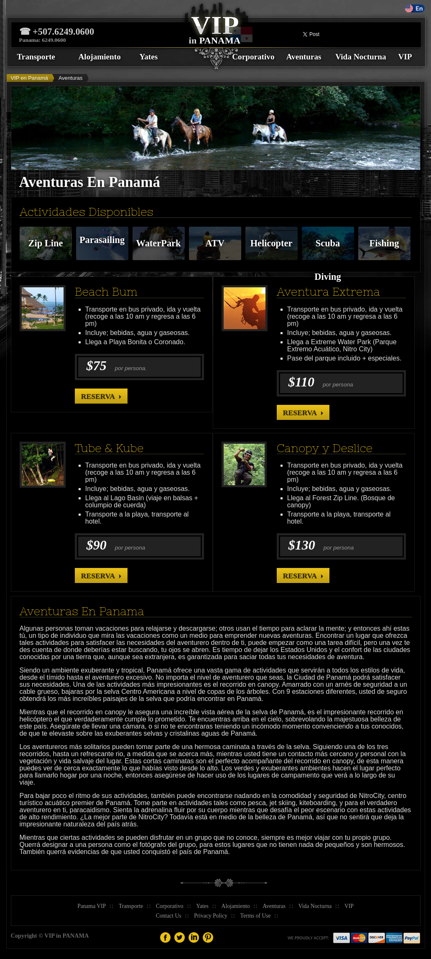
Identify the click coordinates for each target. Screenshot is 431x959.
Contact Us (168, 916)
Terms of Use (255, 916)
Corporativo (253, 56)
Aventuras (303, 56)
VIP (405, 56)
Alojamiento (100, 56)
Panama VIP (91, 906)
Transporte (36, 56)
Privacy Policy (210, 916)
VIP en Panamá (29, 78)
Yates (149, 56)
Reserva (98, 396)
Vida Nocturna (360, 56)
